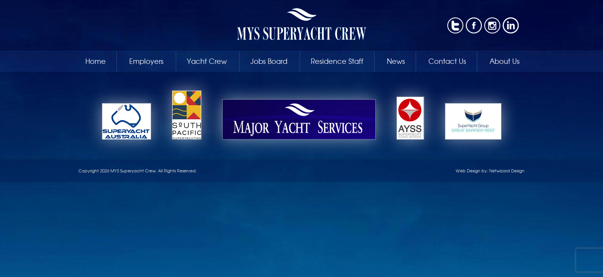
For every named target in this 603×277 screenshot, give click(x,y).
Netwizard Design (507, 170)
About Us (505, 61)
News (396, 61)
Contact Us (447, 61)
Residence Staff (337, 61)
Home (95, 61)
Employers (146, 61)
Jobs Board (268, 61)
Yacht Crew (207, 61)
